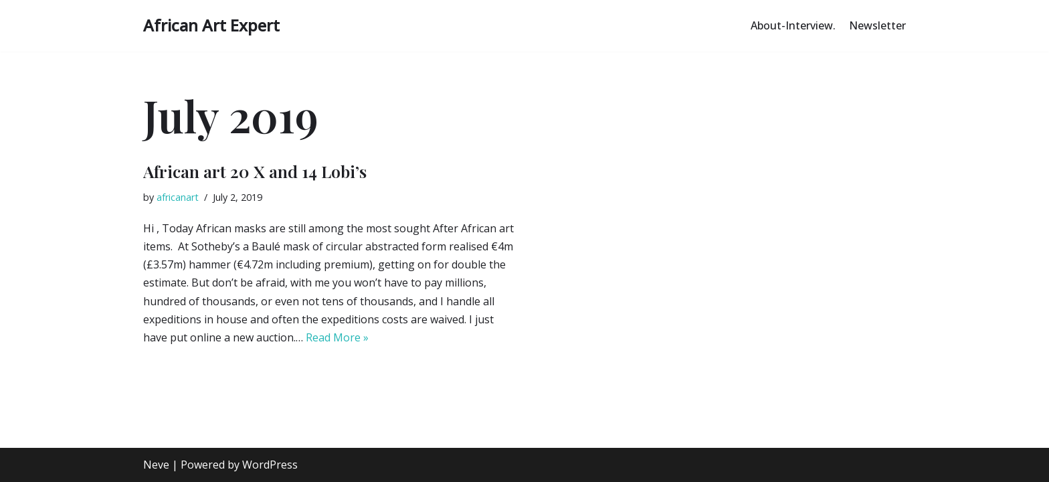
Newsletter (877, 25)
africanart (178, 197)
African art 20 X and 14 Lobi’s (255, 171)
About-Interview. (793, 25)
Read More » (337, 337)
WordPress (270, 464)
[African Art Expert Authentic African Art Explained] (211, 25)
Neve (156, 464)
